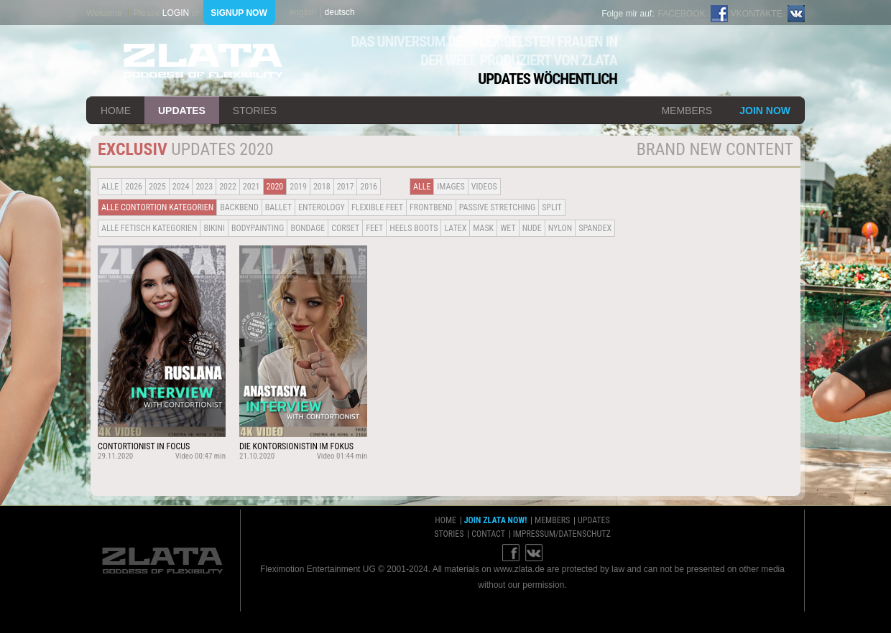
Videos (484, 187)
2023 (204, 187)
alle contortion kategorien (157, 207)
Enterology (321, 207)
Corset (345, 228)
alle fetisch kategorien (149, 228)
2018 (322, 187)
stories (255, 110)
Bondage (307, 228)
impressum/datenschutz (562, 534)
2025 (157, 187)
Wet (507, 228)
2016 (368, 187)
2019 (298, 187)
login (175, 13)
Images (450, 187)
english (303, 12)
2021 (251, 187)
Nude (532, 228)
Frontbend (431, 207)
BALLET (278, 207)
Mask (483, 228)
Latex (455, 228)
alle (110, 187)
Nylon (560, 228)
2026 (133, 187)
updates (182, 110)
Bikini (214, 228)
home (116, 110)
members (686, 110)
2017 (345, 187)
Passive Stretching (497, 207)
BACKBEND (239, 207)
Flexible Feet (377, 207)
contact (488, 534)
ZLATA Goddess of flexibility (203, 61)
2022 (227, 187)
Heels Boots (413, 228)
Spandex (594, 228)
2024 (181, 187)
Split (552, 207)
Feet (374, 228)
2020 (275, 187)
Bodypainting (257, 228)
